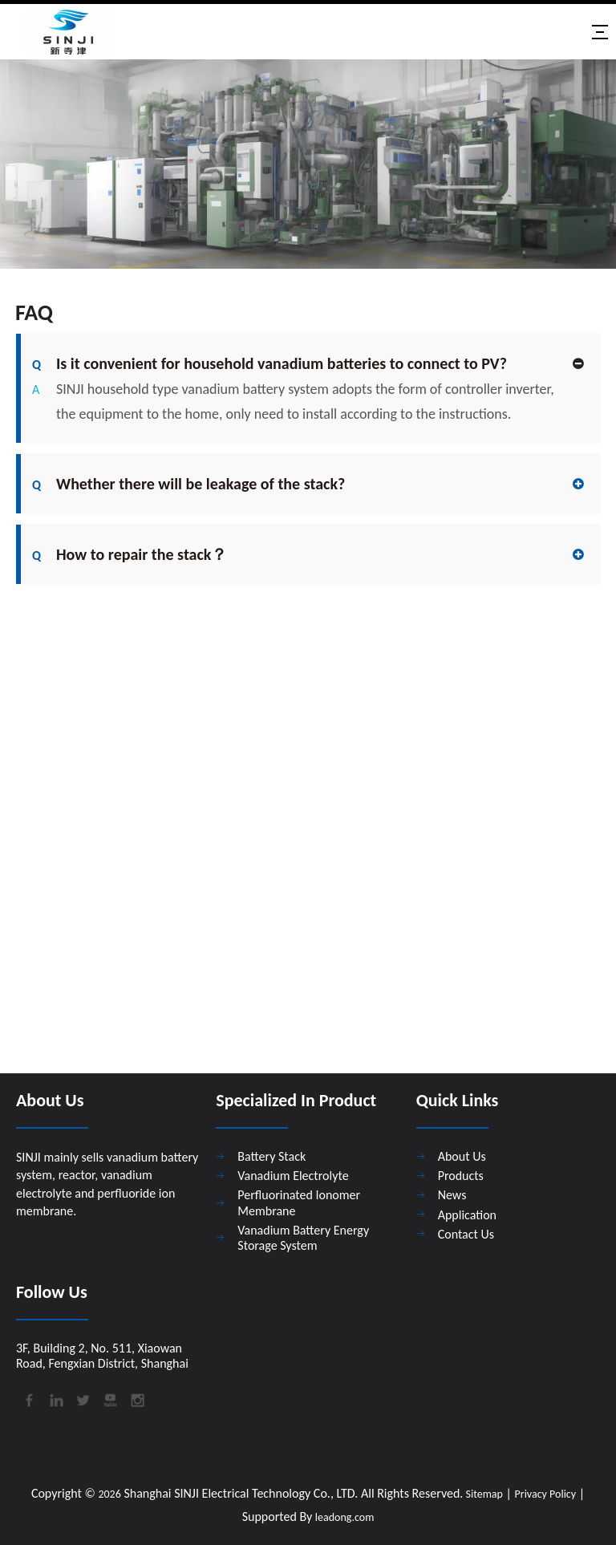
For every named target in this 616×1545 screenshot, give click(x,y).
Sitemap (483, 1494)
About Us (462, 1156)
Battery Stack (271, 1156)
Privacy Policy (546, 1494)
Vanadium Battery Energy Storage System (303, 1238)
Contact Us (466, 1234)
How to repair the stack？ (129, 554)
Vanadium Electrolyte (292, 1175)
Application (467, 1215)
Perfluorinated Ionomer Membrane (298, 1202)
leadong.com (344, 1517)
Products (461, 1175)
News (452, 1194)
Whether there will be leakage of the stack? (188, 483)
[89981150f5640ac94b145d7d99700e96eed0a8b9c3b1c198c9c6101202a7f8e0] (308, 164)
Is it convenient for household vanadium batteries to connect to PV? (269, 363)
